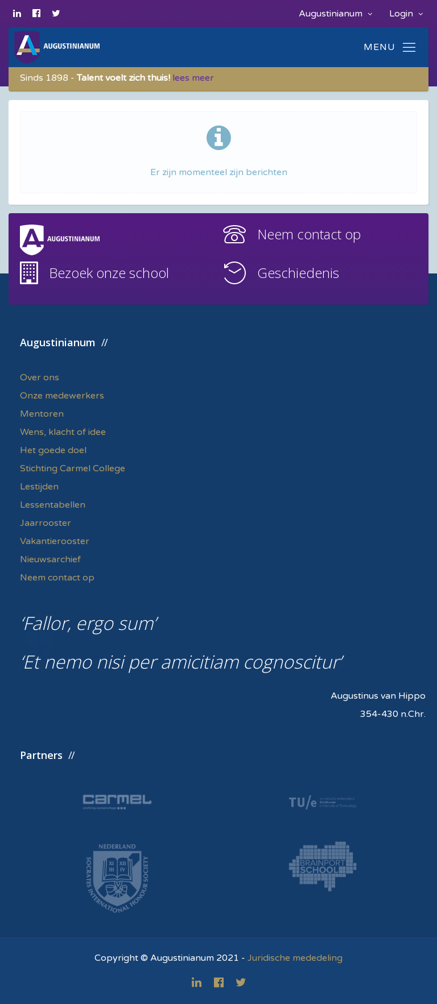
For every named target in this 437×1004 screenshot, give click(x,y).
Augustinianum (335, 13)
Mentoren (42, 414)
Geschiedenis (298, 272)
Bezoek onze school (109, 272)
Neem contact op (309, 234)
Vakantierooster (54, 541)
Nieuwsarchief (50, 559)
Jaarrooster (45, 523)
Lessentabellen (52, 505)
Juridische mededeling (295, 958)
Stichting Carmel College (72, 468)
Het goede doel (53, 450)
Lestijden (39, 486)
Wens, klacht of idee (63, 432)
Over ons (39, 377)
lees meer (193, 78)
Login (406, 13)
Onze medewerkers (62, 395)
